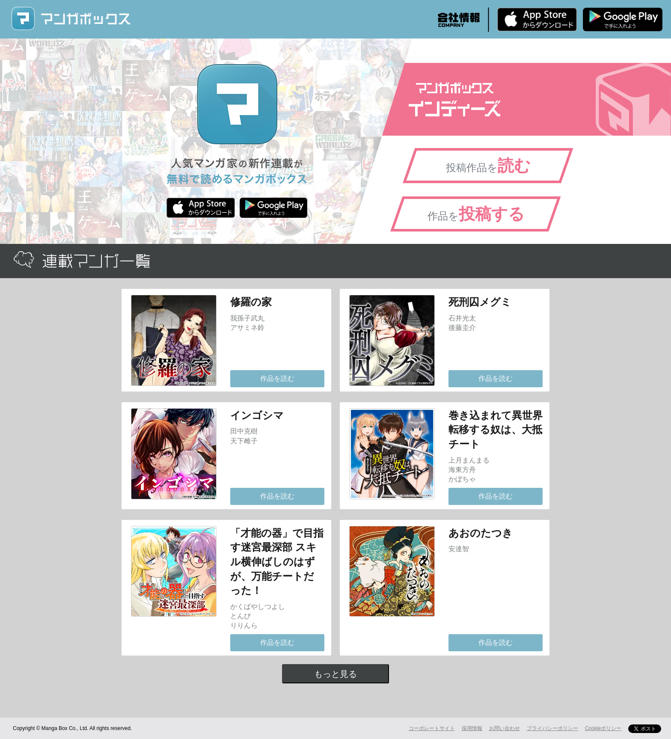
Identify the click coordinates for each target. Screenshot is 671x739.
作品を (476, 214)
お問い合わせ (504, 728)
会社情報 (459, 19)
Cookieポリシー (603, 728)
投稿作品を (488, 166)
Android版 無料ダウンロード (622, 19)
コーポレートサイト (432, 728)
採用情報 (472, 728)
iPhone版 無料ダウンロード (537, 19)
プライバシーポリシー (552, 728)
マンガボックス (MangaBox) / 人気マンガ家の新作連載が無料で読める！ (70, 18)
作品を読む (277, 378)
